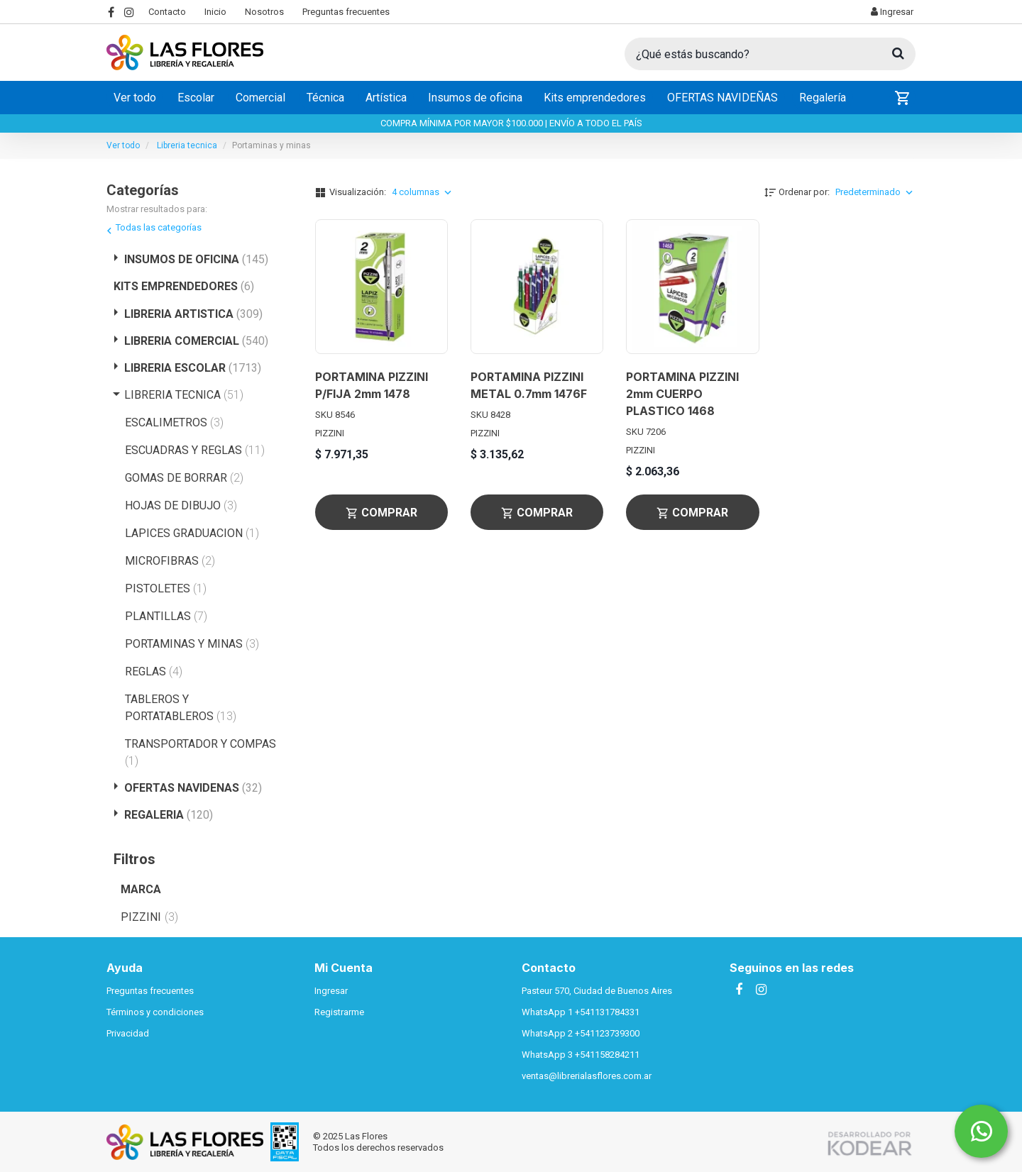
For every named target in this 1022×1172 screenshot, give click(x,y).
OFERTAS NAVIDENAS (193, 788)
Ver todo (135, 97)
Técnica (325, 97)
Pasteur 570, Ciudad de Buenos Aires (597, 990)
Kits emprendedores (595, 97)
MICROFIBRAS (170, 561)
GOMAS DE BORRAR (184, 478)
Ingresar (892, 11)
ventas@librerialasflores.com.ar (587, 1076)
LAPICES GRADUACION (192, 533)
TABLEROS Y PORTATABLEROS (180, 707)
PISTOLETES (166, 588)
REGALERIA (168, 815)
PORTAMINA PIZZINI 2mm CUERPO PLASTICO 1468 (682, 394)
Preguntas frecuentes (346, 11)
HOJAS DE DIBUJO (181, 505)
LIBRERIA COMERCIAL (196, 341)
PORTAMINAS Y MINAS (192, 644)
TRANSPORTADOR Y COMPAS (200, 752)
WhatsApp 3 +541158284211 (580, 1054)
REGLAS (153, 671)
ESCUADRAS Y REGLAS (195, 450)
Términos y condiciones (155, 1012)
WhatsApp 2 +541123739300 (580, 1033)
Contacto (167, 11)
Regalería (822, 97)
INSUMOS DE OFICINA (196, 259)
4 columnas (423, 192)
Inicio (215, 11)
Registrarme (339, 1012)
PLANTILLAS (166, 616)
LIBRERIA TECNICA (183, 395)
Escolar (195, 97)
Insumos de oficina (475, 97)
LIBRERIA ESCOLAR (192, 368)
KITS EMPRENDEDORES (184, 286)
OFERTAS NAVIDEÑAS (722, 97)
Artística (386, 97)
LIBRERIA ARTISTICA (193, 314)
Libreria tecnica (187, 145)
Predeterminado (875, 192)
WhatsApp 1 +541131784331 (580, 1012)
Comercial (260, 97)
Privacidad (127, 1033)
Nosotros (264, 11)
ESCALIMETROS (174, 422)
